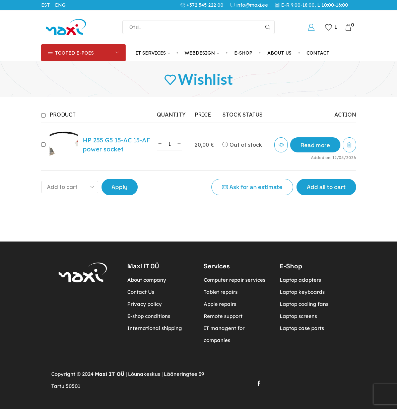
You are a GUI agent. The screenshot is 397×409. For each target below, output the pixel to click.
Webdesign (202, 53)
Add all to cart (326, 187)
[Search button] (267, 27)
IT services (153, 53)
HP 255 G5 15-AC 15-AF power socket (116, 144)
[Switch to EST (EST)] (48, 5)
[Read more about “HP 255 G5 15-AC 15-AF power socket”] (315, 144)
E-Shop (243, 53)
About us (279, 53)
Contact (318, 53)
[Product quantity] (169, 144)
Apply (119, 187)
